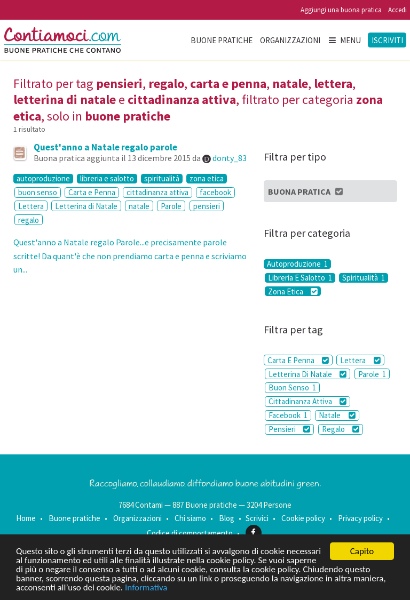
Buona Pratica (306, 191)
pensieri (206, 206)
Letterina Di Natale (307, 374)
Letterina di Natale (86, 206)
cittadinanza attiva (157, 192)
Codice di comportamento (190, 532)
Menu (344, 40)
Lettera (31, 206)
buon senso (37, 192)
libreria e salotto (107, 178)
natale (139, 206)
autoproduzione (43, 178)
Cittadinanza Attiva (307, 401)
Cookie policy (303, 518)
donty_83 (229, 158)
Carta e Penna (91, 192)
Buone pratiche (222, 40)
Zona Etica (293, 291)
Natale (337, 415)
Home (26, 518)
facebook (215, 192)
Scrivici (257, 518)
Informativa (146, 588)
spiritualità (161, 178)
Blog (226, 518)
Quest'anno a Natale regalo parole (105, 147)
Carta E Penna (298, 360)
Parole (171, 206)
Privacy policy (360, 518)
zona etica (207, 178)
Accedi (397, 9)
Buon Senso (292, 387)
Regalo (340, 429)
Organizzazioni (290, 40)
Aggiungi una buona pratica (341, 9)
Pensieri (289, 429)
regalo (28, 220)
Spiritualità (363, 278)
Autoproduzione (297, 264)
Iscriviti (387, 40)
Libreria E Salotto (300, 278)
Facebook (288, 415)
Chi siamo (190, 518)
